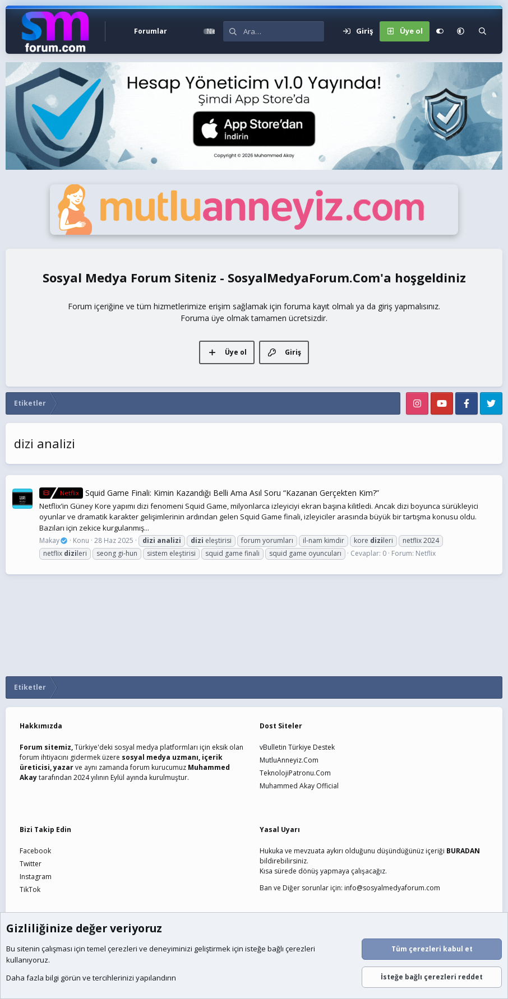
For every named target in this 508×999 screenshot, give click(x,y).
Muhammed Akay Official (299, 786)
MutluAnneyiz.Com (289, 760)
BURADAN (463, 851)
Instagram (36, 876)
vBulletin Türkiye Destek (297, 747)
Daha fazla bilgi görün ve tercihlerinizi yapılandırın (91, 978)
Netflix (425, 553)
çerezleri (122, 949)
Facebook (35, 851)
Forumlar (150, 31)
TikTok (30, 889)
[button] (180, 31)
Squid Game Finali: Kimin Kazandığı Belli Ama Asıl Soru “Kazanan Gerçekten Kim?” (209, 492)
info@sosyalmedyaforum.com (392, 888)
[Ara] (283, 31)
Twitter (30, 863)
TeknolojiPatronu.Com (295, 773)
